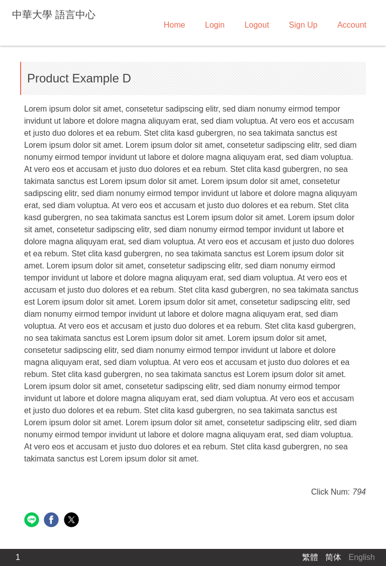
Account (351, 25)
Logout (256, 25)
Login (215, 25)
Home (174, 25)
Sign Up (303, 25)
